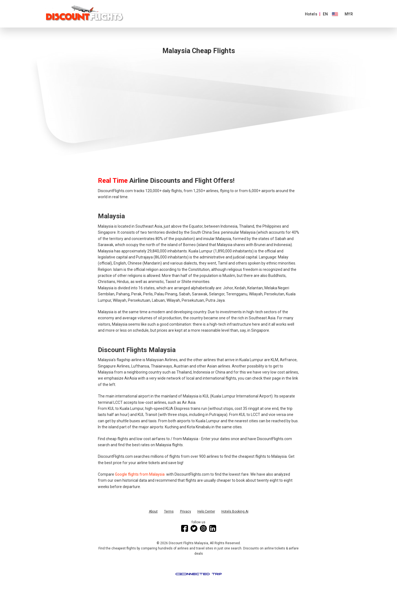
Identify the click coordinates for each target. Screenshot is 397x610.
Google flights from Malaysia (140, 474)
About (153, 511)
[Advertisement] (198, 112)
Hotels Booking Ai (234, 511)
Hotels (311, 14)
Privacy (185, 511)
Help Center (206, 511)
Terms (169, 511)
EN (325, 14)
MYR (349, 14)
